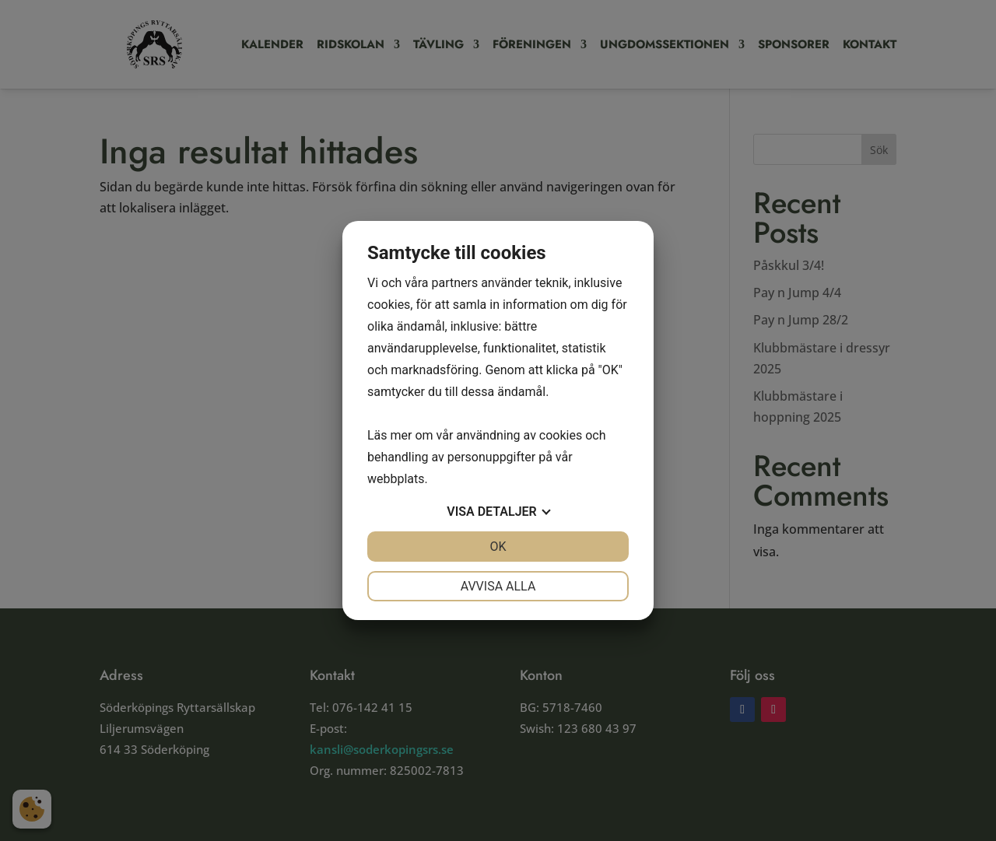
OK (497, 546)
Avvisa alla (498, 586)
